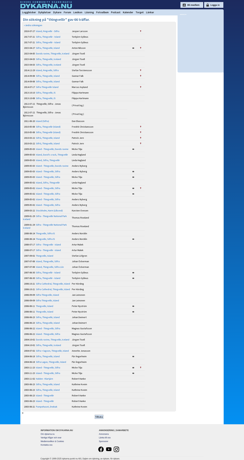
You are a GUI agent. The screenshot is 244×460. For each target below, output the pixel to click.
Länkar (150, 12)
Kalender (128, 12)
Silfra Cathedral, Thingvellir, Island (53, 283)
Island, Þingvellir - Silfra (47, 31)
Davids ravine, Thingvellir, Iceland (52, 53)
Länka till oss (104, 437)
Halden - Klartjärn (44, 378)
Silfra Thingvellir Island (47, 87)
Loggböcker (29, 12)
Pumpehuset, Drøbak (46, 406)
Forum (67, 12)
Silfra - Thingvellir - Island (48, 244)
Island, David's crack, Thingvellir (52, 154)
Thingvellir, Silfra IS (45, 233)
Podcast (115, 12)
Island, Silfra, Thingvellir (48, 160)
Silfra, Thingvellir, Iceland (48, 59)
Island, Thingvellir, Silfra (48, 261)
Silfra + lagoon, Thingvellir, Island (52, 350)
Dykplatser (44, 12)
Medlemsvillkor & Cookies (52, 441)
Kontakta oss (46, 445)
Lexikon (77, 12)
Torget (140, 12)
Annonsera (104, 434)
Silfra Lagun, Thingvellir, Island (51, 361)
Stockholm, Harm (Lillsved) (49, 210)
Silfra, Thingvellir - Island (48, 36)
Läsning (89, 12)
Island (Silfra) (42, 121)
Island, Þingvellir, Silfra (47, 70)
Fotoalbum (102, 12)
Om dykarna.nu (48, 434)
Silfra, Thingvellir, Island (48, 47)
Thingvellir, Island (44, 255)
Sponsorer (103, 441)
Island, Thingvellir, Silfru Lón (50, 266)
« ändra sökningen (33, 25)
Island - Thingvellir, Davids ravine (52, 149)
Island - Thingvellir (45, 395)
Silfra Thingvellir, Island (47, 294)
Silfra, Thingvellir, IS (46, 92)
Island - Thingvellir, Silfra (48, 171)
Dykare (57, 12)
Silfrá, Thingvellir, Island (48, 137)
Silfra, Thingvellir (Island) (48, 126)
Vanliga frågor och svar (51, 437)
